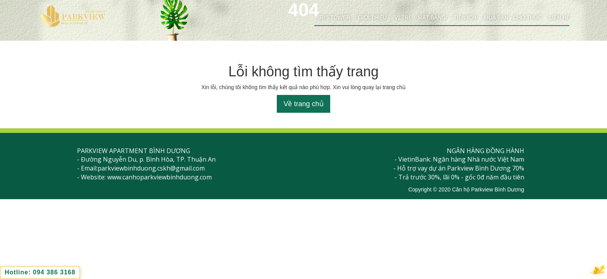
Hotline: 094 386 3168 (40, 272)
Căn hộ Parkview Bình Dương (488, 189)
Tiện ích (464, 17)
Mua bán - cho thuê (512, 17)
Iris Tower (334, 17)
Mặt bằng (432, 17)
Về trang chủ (303, 104)
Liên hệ (559, 17)
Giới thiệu (372, 17)
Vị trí (402, 17)
